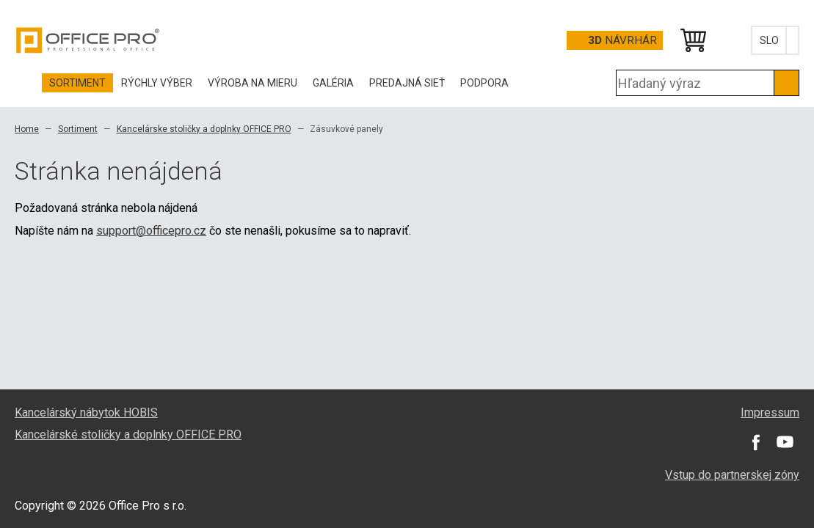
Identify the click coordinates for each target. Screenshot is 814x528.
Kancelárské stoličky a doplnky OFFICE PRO (128, 434)
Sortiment (78, 129)
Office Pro (88, 40)
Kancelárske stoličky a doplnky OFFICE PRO (204, 129)
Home (27, 129)
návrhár (622, 40)
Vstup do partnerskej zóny (732, 475)
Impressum (770, 412)
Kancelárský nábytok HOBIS (86, 412)
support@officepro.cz (151, 231)
